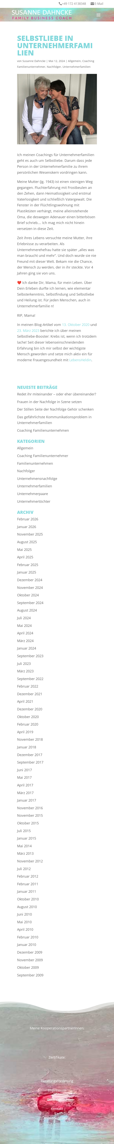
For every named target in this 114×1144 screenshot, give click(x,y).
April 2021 (25, 701)
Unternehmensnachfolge (37, 478)
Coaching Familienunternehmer (42, 455)
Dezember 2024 (29, 580)
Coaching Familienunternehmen (43, 430)
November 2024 (30, 587)
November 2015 (30, 815)
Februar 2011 (27, 884)
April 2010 (25, 929)
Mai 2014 (24, 846)
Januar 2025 (26, 572)
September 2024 (30, 602)
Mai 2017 (24, 777)
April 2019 (25, 732)
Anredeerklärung (57, 1118)
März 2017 (25, 792)
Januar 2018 (26, 747)
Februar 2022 (27, 686)
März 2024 (25, 640)
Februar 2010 (27, 937)
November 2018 (30, 739)
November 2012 (30, 861)
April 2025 (25, 557)
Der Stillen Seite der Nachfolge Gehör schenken (55, 409)
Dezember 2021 (29, 694)
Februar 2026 (27, 519)
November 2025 (30, 534)
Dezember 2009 (29, 952)
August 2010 (27, 906)
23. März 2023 (28, 330)
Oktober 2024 (28, 595)
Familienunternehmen (35, 463)
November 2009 (30, 960)
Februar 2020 (27, 724)
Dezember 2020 (29, 709)
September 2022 (30, 678)
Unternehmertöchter (33, 501)
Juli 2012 (24, 868)
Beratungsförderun (56, 1081)
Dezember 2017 (29, 754)
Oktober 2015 (28, 823)
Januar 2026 (26, 526)
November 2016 (30, 808)
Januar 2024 (26, 648)
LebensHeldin (80, 360)
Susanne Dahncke (33, 61)
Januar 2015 (26, 838)
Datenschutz (57, 1099)
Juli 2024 (24, 618)
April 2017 (25, 785)
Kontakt (57, 1108)
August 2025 (27, 542)
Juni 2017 (24, 770)
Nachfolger (54, 67)
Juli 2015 (24, 830)
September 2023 (30, 656)
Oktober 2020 (28, 716)
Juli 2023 (24, 663)
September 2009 (30, 975)
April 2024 (25, 633)
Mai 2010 (24, 922)
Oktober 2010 (28, 899)
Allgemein (74, 61)
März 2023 (25, 671)
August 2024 (27, 610)
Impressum (57, 1090)
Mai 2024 (24, 625)
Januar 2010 (26, 944)
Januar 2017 (26, 800)
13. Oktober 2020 (75, 324)
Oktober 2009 (28, 967)
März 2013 (25, 853)
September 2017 (30, 762)
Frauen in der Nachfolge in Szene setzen (49, 401)
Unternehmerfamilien (77, 67)
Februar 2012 (27, 876)
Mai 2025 (24, 549)
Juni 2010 (24, 914)
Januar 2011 (26, 891)
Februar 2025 (27, 564)
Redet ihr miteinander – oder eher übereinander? (56, 394)
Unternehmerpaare (32, 493)
